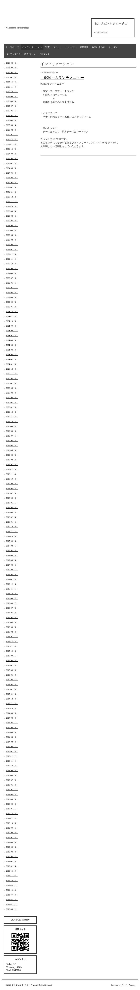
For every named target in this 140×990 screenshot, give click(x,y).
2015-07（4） (12, 665)
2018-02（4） (12, 517)
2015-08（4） (12, 660)
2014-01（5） (12, 751)
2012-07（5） (12, 837)
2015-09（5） (12, 656)
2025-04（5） (12, 120)
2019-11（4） (12, 417)
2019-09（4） (12, 426)
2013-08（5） (12, 775)
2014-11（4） (12, 703)
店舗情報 (84, 47)
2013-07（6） (12, 780)
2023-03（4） (12, 240)
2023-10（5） (12, 206)
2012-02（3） (12, 861)
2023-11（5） (12, 201)
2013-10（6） (12, 766)
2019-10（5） (12, 421)
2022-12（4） (12, 254)
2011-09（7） (12, 885)
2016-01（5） (12, 636)
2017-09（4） (12, 541)
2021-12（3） (12, 311)
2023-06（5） (12, 225)
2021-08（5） (12, 331)
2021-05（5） (12, 345)
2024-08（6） (12, 158)
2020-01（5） (12, 407)
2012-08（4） (12, 832)
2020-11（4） (12, 374)
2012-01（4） (12, 866)
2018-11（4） (12, 474)
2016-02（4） (12, 632)
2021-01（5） (12, 364)
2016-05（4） (12, 617)
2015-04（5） (12, 680)
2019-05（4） (12, 445)
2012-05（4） (12, 847)
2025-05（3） (12, 115)
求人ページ (29, 54)
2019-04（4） (12, 450)
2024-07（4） (12, 163)
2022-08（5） (12, 273)
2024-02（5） (12, 187)
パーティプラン (13, 54)
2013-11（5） (12, 761)
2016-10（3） (12, 593)
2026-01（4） (12, 77)
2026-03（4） (12, 68)
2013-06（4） (12, 785)
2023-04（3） (12, 235)
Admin (131, 985)
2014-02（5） (12, 746)
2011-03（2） (12, 899)
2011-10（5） (12, 880)
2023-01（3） (12, 249)
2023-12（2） (12, 197)
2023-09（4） (12, 211)
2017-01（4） (12, 579)
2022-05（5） (12, 287)
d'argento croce (24, 21)
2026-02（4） (12, 72)
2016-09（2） (12, 598)
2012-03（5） (12, 856)
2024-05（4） (12, 173)
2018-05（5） (12, 503)
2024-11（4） (12, 144)
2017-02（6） (12, 574)
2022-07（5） (12, 278)
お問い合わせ (98, 47)
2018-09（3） (12, 483)
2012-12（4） (12, 813)
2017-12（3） (12, 527)
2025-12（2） (12, 82)
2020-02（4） (12, 402)
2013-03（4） (12, 799)
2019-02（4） (12, 460)
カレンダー (70, 47)
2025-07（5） (12, 106)
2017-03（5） (12, 570)
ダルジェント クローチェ (23, 985)
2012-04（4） (12, 852)
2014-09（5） (12, 713)
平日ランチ (44, 54)
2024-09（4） (12, 154)
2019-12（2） (12, 412)
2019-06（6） (12, 440)
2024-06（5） (12, 168)
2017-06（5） (12, 555)
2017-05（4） (12, 560)
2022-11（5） (12, 259)
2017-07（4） (12, 550)
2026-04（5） (12, 63)
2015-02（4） (12, 689)
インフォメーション (32, 47)
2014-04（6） (12, 737)
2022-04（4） (12, 292)
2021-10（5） (12, 321)
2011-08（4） (12, 890)
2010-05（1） (12, 909)
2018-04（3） (12, 507)
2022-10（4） (12, 264)
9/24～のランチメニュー (62, 78)
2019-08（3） (12, 431)
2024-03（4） (12, 182)
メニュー (57, 47)
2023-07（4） (12, 221)
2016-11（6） (12, 589)
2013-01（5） (12, 809)
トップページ (12, 47)
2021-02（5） (12, 359)
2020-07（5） (12, 383)
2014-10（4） (12, 708)
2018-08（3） (12, 488)
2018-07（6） (12, 493)
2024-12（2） (12, 139)
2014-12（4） (12, 699)
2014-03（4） (12, 742)
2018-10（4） (12, 479)
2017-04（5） (12, 565)
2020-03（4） (12, 397)
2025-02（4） (12, 130)
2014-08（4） (12, 718)
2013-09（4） (12, 770)
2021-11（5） (12, 316)
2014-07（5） (12, 723)
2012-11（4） (12, 818)
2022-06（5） (12, 283)
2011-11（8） (12, 876)
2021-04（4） (12, 350)
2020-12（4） (12, 369)
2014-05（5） (12, 732)
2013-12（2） (12, 756)
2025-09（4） (12, 96)
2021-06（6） (12, 340)
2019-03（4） (12, 455)
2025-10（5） (12, 91)
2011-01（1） (12, 904)
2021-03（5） (12, 354)
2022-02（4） (12, 302)
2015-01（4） (12, 694)
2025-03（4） (12, 125)
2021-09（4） (12, 326)
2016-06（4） (12, 613)
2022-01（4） (12, 307)
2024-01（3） (12, 192)
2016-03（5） (12, 627)
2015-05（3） (12, 675)
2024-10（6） (12, 149)
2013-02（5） (12, 804)
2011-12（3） (12, 871)
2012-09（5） (12, 828)
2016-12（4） (12, 584)
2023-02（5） (12, 244)
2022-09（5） (12, 268)
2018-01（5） (12, 522)
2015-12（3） (12, 641)
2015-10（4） (12, 651)
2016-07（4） (12, 608)
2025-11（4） (12, 87)
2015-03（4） (12, 684)
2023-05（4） (12, 230)
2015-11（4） (12, 646)
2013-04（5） (12, 794)
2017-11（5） (12, 531)
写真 (47, 47)
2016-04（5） (12, 622)
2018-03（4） (12, 512)
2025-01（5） (12, 134)
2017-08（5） (12, 546)
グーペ (124, 985)
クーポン (112, 47)
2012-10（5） (12, 823)
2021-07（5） (12, 335)
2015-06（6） (12, 670)
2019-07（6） (12, 436)
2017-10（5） (12, 536)
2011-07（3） (12, 895)
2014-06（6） (12, 727)
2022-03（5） (12, 297)
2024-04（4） (12, 178)
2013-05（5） (12, 789)
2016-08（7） (12, 603)
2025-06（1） (12, 111)
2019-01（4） (12, 464)
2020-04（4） (12, 393)
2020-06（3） (12, 388)
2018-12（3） (12, 469)
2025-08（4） (12, 101)
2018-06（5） (12, 498)
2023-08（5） (12, 216)
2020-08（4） (12, 378)
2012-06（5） (12, 842)
